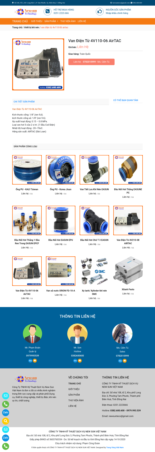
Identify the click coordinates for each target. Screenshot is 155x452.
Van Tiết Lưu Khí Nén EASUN (94, 189)
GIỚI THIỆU (36, 21)
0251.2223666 (120, 405)
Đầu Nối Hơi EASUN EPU (60, 240)
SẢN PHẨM (50, 21)
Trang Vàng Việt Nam (115, 447)
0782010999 (89, 61)
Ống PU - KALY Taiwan (27, 189)
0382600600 (77, 355)
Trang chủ (17, 27)
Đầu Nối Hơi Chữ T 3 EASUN (94, 240)
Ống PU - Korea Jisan (60, 189)
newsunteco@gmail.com (121, 416)
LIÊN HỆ (82, 21)
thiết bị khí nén (31, 27)
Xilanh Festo (128, 289)
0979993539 (32, 355)
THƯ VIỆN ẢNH (68, 21)
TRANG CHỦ (20, 21)
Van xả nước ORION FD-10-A (60, 290)
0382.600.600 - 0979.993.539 (125, 410)
